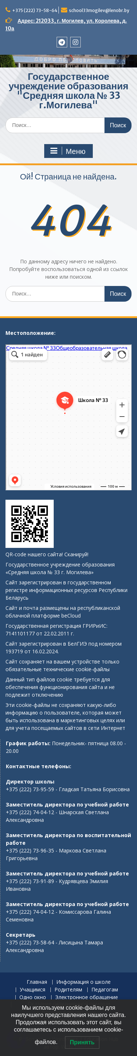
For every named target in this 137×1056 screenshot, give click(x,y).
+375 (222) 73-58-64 (34, 10)
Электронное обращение (86, 997)
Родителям (68, 989)
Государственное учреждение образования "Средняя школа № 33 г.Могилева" (69, 90)
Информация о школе (83, 982)
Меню (67, 151)
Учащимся (32, 989)
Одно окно (32, 997)
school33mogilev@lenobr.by (99, 10)
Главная (37, 982)
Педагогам (104, 989)
